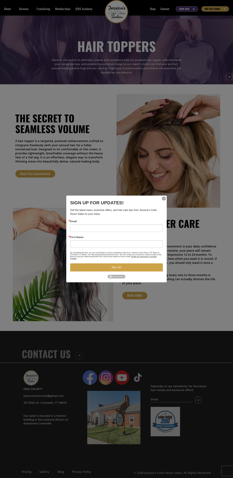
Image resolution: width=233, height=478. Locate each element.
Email (73, 221)
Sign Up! (116, 267)
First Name (76, 237)
